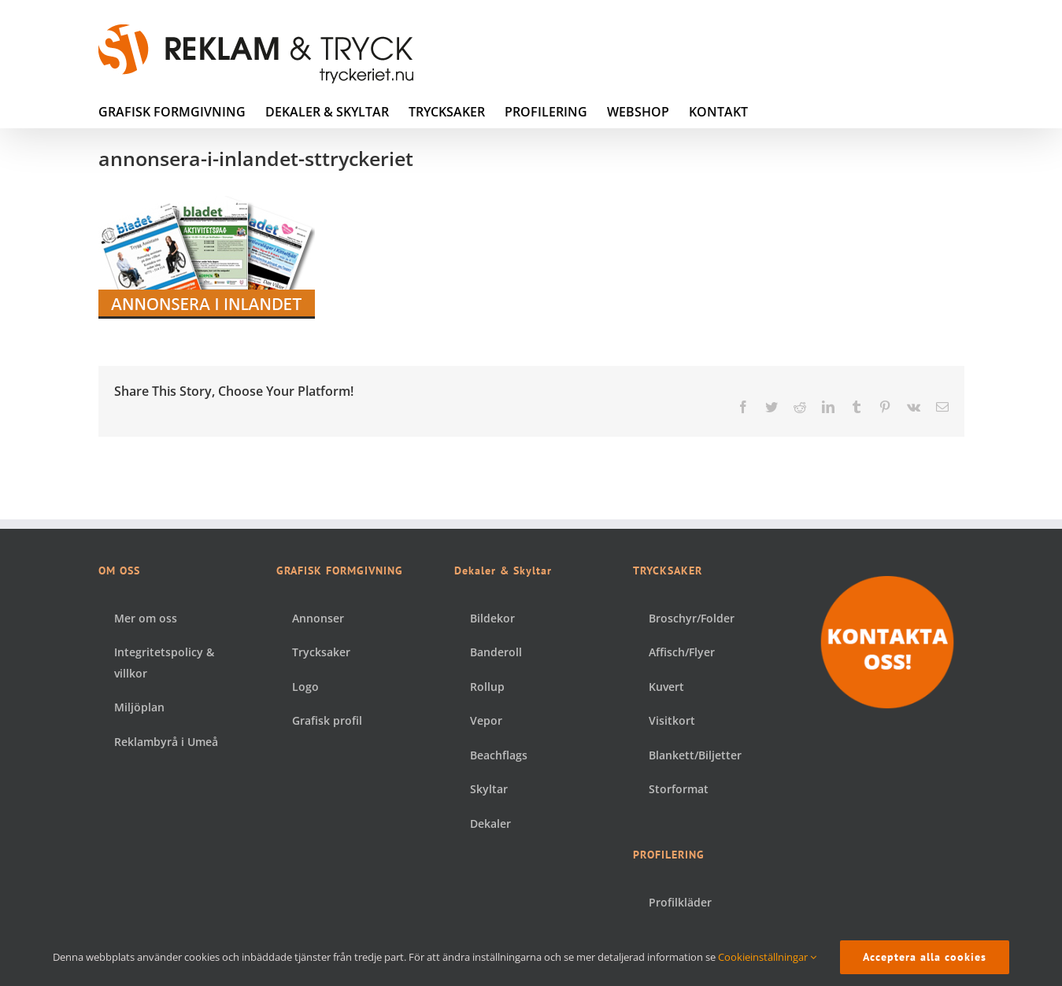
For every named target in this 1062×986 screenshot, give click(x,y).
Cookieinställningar (767, 957)
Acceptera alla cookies (924, 957)
